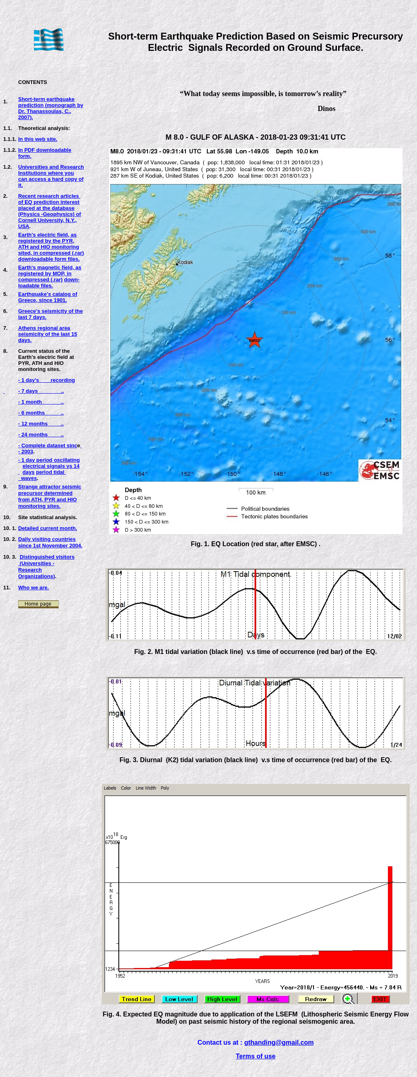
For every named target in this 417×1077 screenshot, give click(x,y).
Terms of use (255, 1056)
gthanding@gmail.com (279, 1042)
